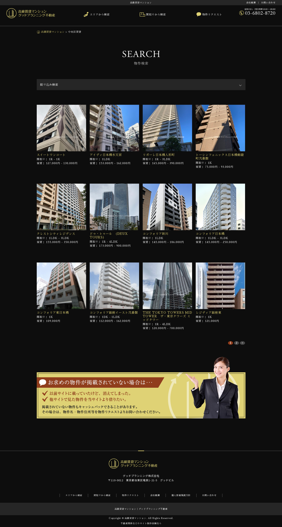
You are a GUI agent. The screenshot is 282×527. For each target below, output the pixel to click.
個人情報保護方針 (181, 495)
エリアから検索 (100, 14)
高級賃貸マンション (52, 32)
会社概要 (251, 3)
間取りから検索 (156, 14)
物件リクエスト (212, 14)
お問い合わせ (268, 3)
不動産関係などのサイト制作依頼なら (141, 523)
